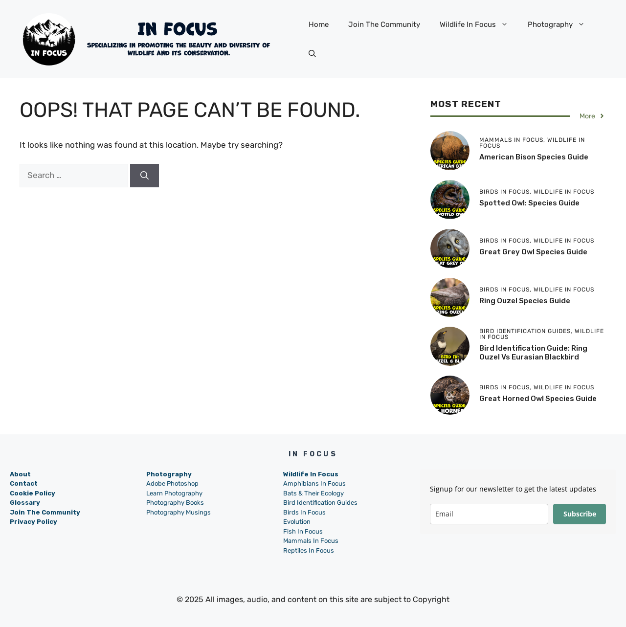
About (20, 474)
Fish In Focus (303, 531)
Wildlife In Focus (479, 24)
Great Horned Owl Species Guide (538, 398)
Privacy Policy (33, 521)
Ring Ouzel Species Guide (524, 300)
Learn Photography (174, 493)
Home (319, 24)
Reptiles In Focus (308, 550)
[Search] (144, 175)
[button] (312, 53)
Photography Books (175, 502)
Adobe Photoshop (172, 483)
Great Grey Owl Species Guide (533, 251)
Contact (24, 483)
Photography (561, 24)
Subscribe (579, 513)
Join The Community (384, 24)
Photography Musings (178, 512)
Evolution (297, 521)
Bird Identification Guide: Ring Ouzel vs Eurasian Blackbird (533, 352)
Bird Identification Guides (320, 502)
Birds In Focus (304, 512)
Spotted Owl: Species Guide (529, 203)
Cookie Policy (32, 493)
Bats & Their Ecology (313, 493)
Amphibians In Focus (314, 483)
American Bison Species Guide (533, 157)
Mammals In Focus (310, 540)
